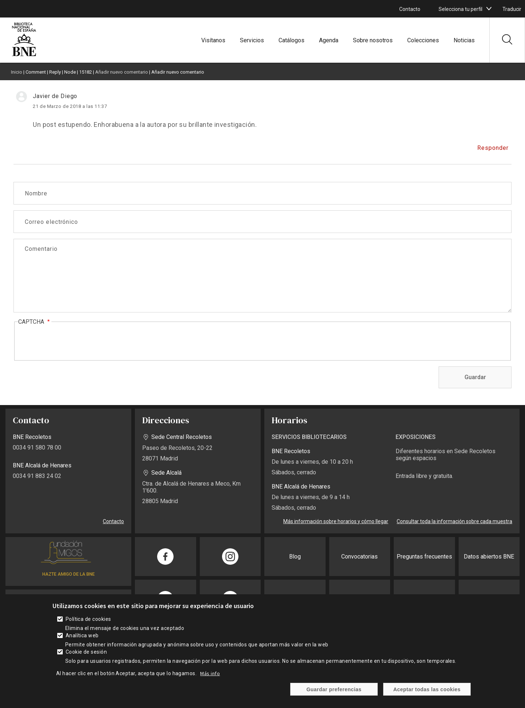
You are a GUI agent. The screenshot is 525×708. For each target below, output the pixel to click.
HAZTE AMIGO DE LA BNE (68, 574)
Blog (295, 556)
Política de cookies (88, 619)
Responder (493, 147)
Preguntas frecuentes (424, 556)
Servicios (252, 40)
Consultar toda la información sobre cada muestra (454, 521)
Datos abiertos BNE (489, 556)
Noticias (464, 40)
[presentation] (73, 341)
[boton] (488, 8)
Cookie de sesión (86, 652)
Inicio (16, 72)
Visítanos (213, 40)
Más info (210, 673)
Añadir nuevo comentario (121, 72)
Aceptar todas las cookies (427, 689)
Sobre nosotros (373, 40)
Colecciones (423, 40)
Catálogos (291, 40)
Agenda (328, 40)
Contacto (409, 9)
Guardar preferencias (333, 689)
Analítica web (82, 635)
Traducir (511, 9)
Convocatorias (359, 556)
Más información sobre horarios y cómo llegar (335, 521)
